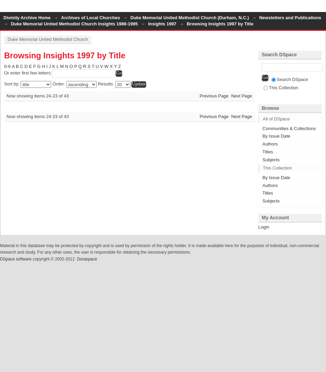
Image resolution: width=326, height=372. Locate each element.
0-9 (7, 66)
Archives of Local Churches (90, 17)
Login (320, 8)
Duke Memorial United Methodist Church (48, 39)
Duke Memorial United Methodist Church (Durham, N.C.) (189, 17)
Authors (270, 144)
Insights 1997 (162, 23)
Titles (268, 151)
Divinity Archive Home (27, 17)
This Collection (281, 87)
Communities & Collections (289, 128)
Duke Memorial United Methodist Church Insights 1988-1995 (74, 23)
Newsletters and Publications (290, 17)
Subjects (271, 159)
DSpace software (16, 259)
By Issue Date (276, 136)
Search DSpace (289, 79)
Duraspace (87, 259)
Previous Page (214, 95)
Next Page (241, 95)
